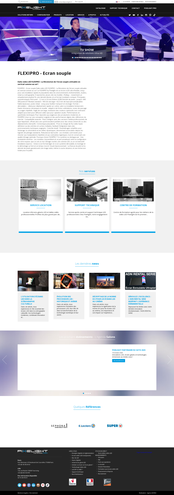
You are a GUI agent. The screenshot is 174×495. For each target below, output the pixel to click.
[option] (41, 205)
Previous (5, 38)
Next (168, 38)
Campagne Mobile (137, 2)
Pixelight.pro (150, 8)
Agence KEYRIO (151, 493)
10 (87, 57)
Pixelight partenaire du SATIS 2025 (128, 350)
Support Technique (118, 8)
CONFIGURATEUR (43, 15)
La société (126, 2)
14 (94, 57)
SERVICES (81, 15)
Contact (136, 8)
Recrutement (34, 493)
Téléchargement (150, 2)
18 (100, 57)
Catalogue (100, 8)
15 (95, 57)
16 (97, 57)
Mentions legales (23, 493)
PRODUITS (58, 15)
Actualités (104, 15)
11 (89, 57)
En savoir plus (119, 361)
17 (99, 57)
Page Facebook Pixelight (144, 452)
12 (90, 57)
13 (92, 57)
